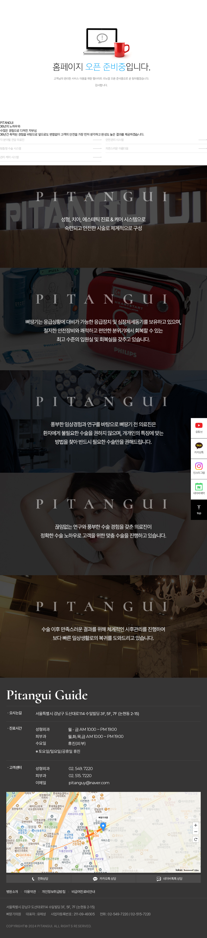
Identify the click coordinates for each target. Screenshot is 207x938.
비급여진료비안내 (83, 892)
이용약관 (30, 892)
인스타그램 (199, 468)
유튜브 (199, 427)
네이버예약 (199, 489)
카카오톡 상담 (103, 879)
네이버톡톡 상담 (168, 879)
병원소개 (12, 892)
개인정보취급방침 (53, 892)
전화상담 (38, 879)
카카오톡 (198, 448)
